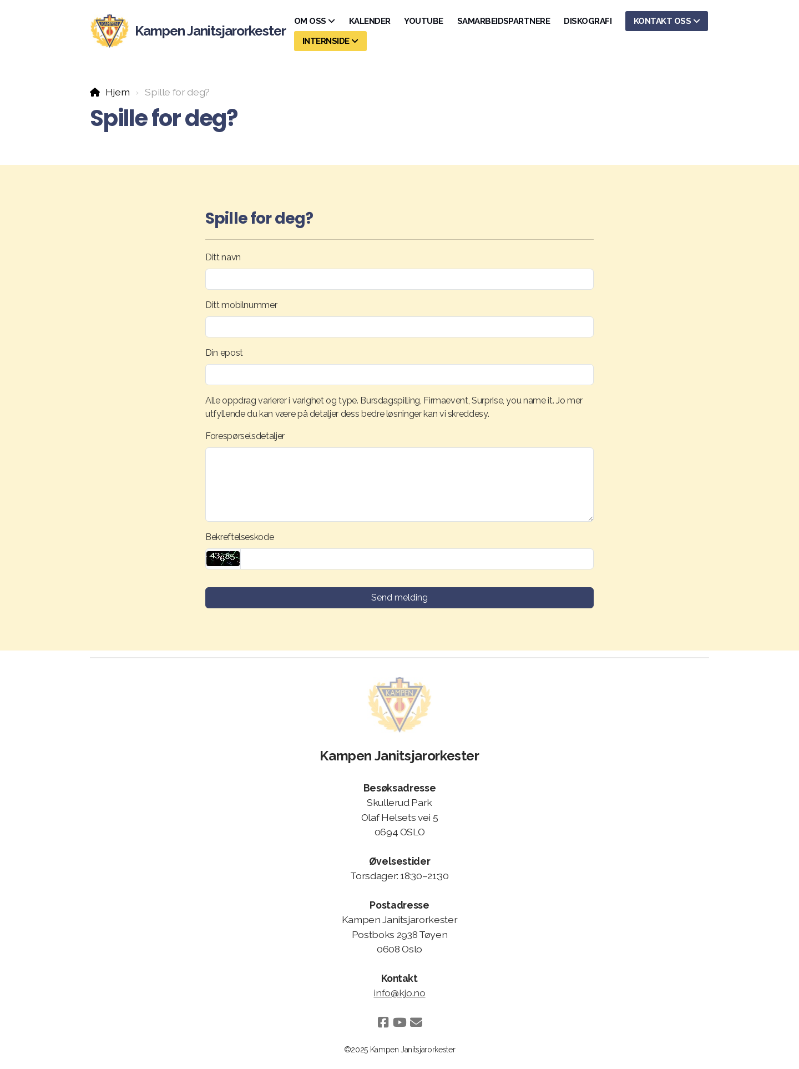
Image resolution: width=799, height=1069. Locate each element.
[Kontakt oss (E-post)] (416, 1022)
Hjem (117, 92)
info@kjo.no (399, 993)
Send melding (399, 597)
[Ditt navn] (399, 279)
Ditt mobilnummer (241, 305)
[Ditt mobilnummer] (399, 326)
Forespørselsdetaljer (245, 436)
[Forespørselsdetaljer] (399, 484)
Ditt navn (223, 257)
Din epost (224, 352)
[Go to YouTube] (399, 1022)
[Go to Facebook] (383, 1022)
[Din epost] (399, 374)
